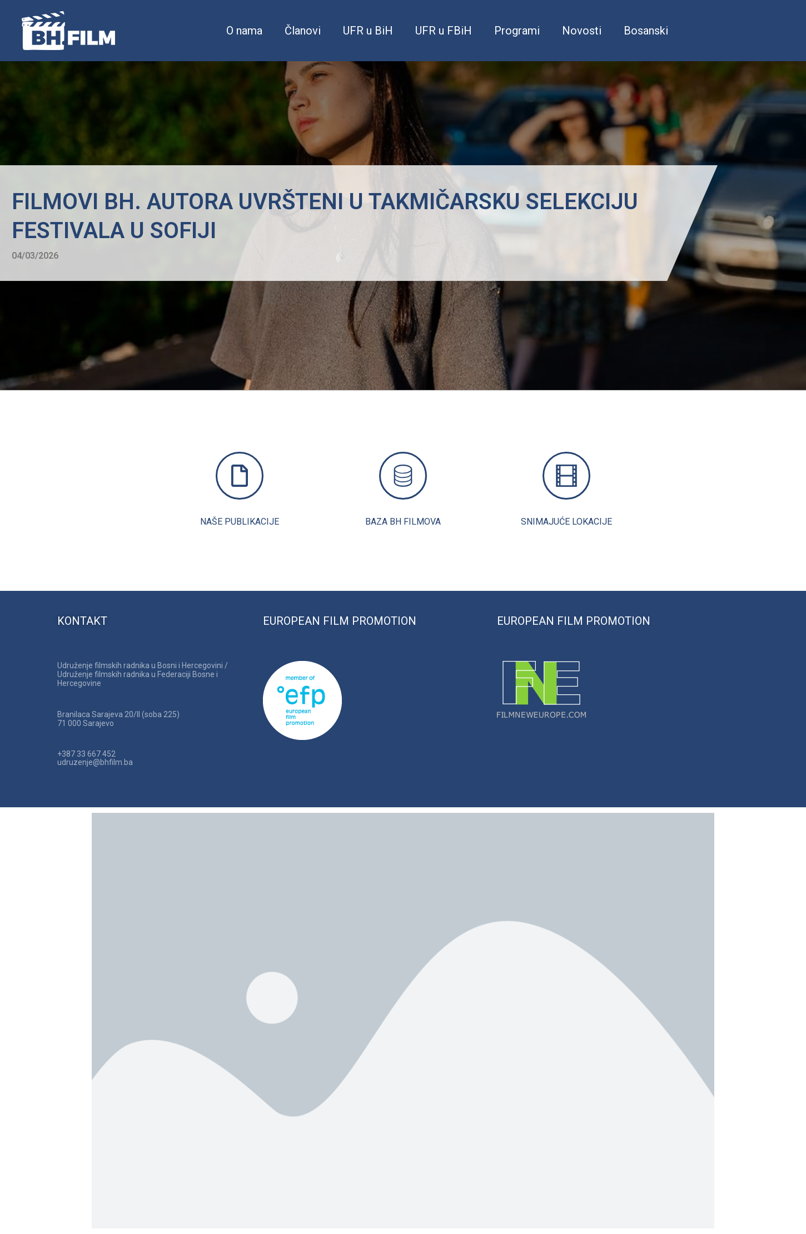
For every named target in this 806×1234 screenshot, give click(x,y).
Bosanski (646, 30)
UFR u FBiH (443, 30)
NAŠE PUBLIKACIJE (239, 521)
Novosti (581, 30)
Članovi (303, 30)
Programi (517, 30)
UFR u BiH (368, 30)
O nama (244, 30)
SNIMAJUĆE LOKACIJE (566, 521)
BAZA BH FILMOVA (403, 521)
